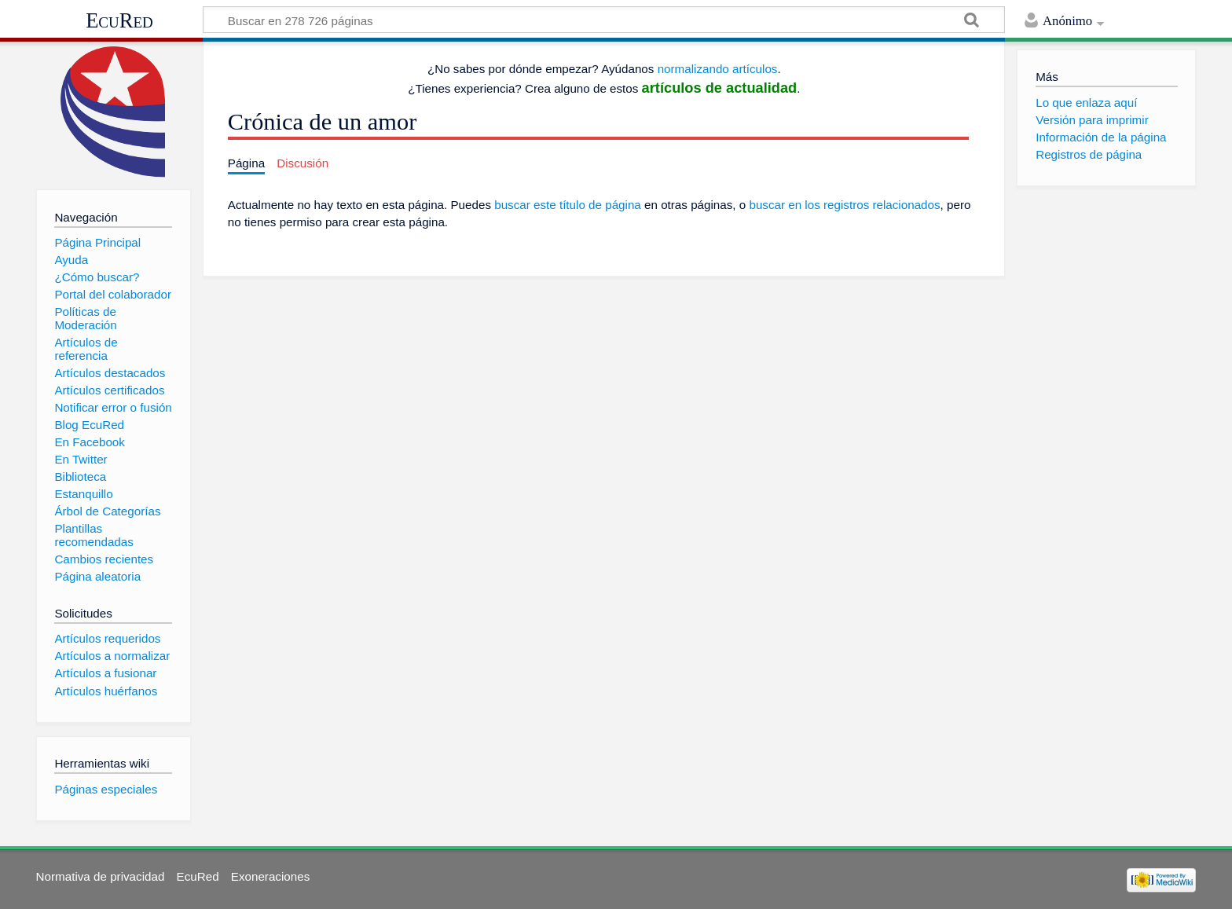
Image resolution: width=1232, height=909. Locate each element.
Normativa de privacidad (100, 876)
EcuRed (119, 20)
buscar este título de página (567, 204)
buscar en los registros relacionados (844, 204)
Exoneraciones (270, 876)
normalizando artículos (718, 68)
